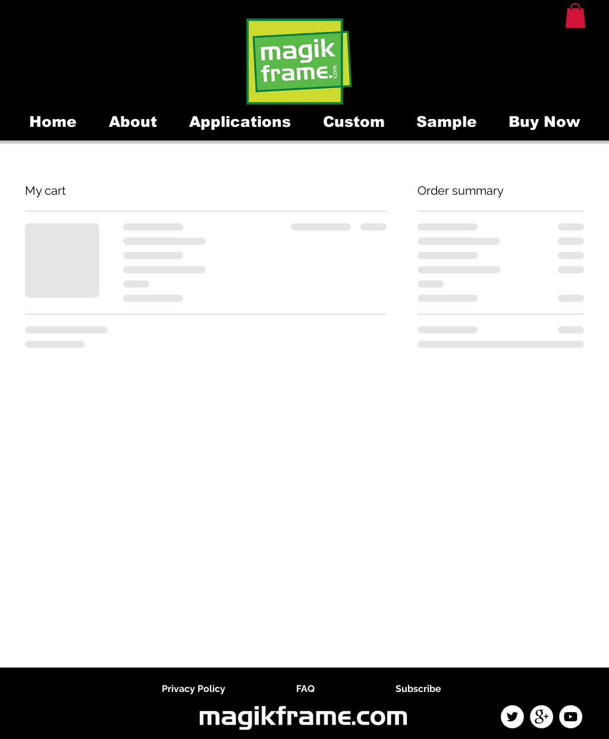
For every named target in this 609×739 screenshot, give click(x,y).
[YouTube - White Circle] (570, 716)
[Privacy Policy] (193, 689)
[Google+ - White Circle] (541, 716)
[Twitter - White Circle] (512, 716)
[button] (575, 15)
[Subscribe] (418, 689)
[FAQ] (305, 689)
